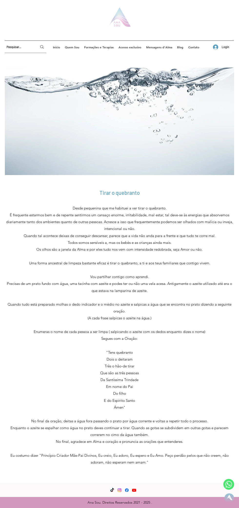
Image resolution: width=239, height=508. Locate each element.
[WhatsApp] (228, 484)
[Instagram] (119, 490)
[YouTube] (134, 490)
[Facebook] (126, 490)
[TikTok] (112, 490)
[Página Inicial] (229, 498)
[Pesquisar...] (18, 47)
